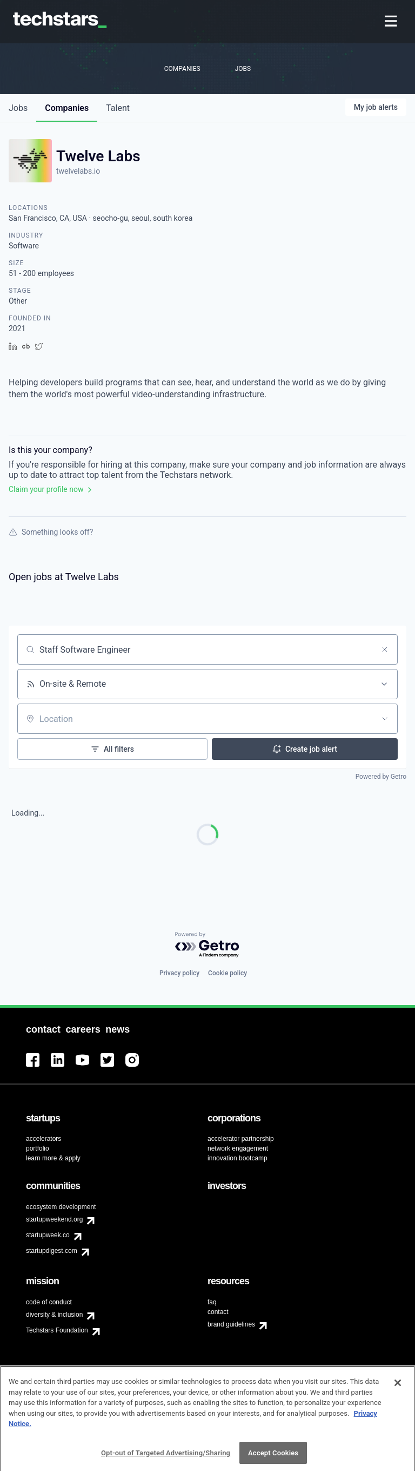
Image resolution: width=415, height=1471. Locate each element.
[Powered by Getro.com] (207, 945)
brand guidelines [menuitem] (231, 1324)
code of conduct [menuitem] (49, 1302)
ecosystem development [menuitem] (61, 1207)
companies (67, 108)
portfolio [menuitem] (37, 1148)
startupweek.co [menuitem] (48, 1235)
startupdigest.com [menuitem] (51, 1251)
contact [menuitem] (218, 1312)
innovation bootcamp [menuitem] (237, 1158)
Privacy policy (179, 973)
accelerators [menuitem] (43, 1138)
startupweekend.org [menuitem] (54, 1219)
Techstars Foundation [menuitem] (57, 1330)
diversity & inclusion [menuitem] (54, 1314)
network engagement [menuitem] (238, 1148)
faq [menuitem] (212, 1302)
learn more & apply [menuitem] (53, 1158)
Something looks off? (51, 532)
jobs (18, 108)
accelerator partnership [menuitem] (241, 1138)
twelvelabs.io (78, 171)
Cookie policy (227, 973)
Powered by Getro (381, 776)
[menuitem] (392, 22)
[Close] (398, 1406)
